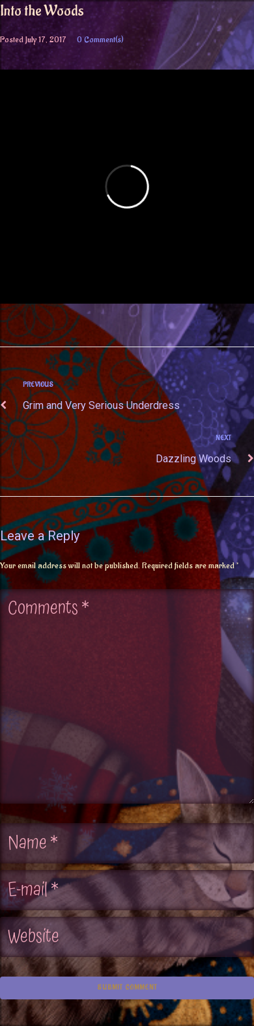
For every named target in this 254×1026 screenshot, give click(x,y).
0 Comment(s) (100, 39)
